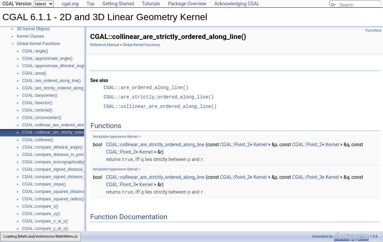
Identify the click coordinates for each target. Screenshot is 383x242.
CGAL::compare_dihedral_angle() (52, 147)
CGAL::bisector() (37, 102)
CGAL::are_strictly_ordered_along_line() (58, 88)
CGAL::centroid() (37, 110)
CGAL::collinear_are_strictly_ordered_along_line (155, 144)
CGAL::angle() (35, 51)
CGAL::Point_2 (235, 144)
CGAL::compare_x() (40, 206)
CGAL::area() (34, 73)
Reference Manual (104, 45)
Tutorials (151, 3)
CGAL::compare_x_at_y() (45, 221)
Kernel (132, 136)
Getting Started (118, 3)
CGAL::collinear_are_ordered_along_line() (60, 125)
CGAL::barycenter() (39, 95)
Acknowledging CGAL (236, 3)
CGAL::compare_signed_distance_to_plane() (62, 176)
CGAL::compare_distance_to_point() (55, 154)
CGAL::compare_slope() (44, 184)
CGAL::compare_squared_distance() (55, 191)
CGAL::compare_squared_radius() (53, 199)
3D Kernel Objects (33, 29)
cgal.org (70, 3)
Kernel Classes (30, 36)
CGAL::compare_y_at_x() (45, 228)
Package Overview (187, 3)
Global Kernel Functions (38, 43)
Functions (373, 30)
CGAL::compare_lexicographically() (54, 162)
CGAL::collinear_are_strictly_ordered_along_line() (67, 132)
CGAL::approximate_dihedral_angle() (55, 66)
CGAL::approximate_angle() (47, 58)
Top (90, 3)
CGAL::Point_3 (235, 176)
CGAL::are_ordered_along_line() (51, 80)
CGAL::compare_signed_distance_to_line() (60, 169)
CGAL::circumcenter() (41, 117)
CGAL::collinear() (37, 139)
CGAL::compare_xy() (41, 213)
